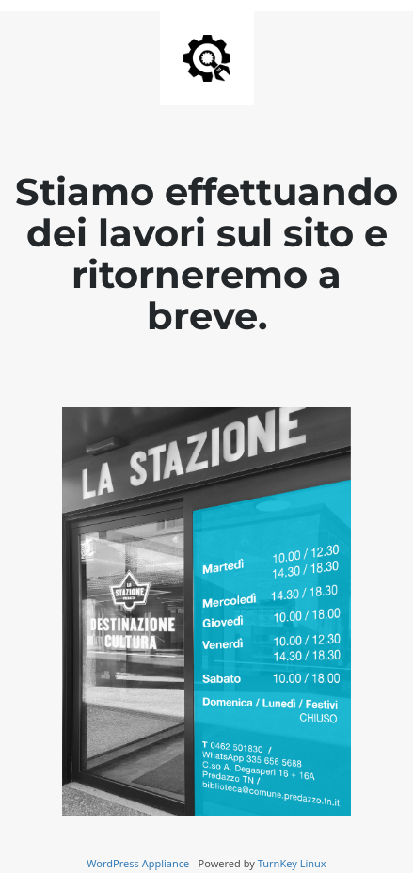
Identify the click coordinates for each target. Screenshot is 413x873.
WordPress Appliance (138, 863)
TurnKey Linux (292, 863)
